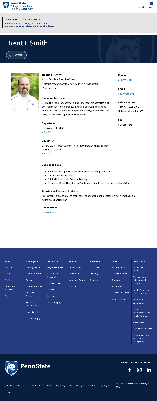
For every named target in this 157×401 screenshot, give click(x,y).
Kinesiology (138, 322)
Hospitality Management (139, 301)
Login (9, 392)
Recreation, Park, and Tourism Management (141, 338)
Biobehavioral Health (139, 269)
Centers (94, 280)
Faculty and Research (52, 275)
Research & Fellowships (31, 304)
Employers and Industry (12, 288)
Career (50, 289)
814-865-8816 (125, 80)
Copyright (104, 385)
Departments (140, 261)
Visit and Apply (33, 318)
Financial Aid (32, 312)
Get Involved (75, 267)
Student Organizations (33, 294)
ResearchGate (49, 212)
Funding (51, 296)
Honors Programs (34, 273)
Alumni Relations (119, 273)
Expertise (94, 267)
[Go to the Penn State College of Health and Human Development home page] (17, 5)
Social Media (117, 286)
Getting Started (33, 267)
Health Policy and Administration (141, 292)
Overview (9, 267)
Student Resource (120, 292)
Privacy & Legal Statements (82, 385)
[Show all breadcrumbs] (16, 55)
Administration (118, 267)
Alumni (72, 261)
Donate (8, 296)
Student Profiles (34, 286)
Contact (116, 261)
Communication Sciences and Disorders (140, 280)
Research (95, 261)
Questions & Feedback (15, 385)
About (8, 261)
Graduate (52, 261)
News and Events (77, 280)
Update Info (74, 273)
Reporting (60, 385)
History (8, 273)
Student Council (55, 283)
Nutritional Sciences (142, 328)
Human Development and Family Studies (141, 312)
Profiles (8, 280)
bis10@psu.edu (126, 93)
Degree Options (55, 267)
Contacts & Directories (40, 385)
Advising (30, 280)
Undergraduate (34, 261)
